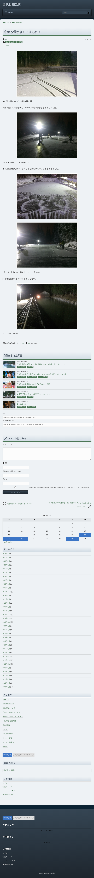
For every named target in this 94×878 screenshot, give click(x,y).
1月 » (10, 542)
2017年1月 (6, 653)
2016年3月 (6, 683)
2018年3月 (6, 607)
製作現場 (19, 42)
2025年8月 (6, 553)
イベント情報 (43, 377)
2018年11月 (7, 592)
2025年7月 (6, 557)
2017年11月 (7, 618)
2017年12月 (7, 614)
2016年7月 (6, 672)
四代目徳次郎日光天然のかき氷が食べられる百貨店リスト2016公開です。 (44, 374)
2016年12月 (7, 656)
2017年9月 (6, 626)
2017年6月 (6, 634)
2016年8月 (6, 668)
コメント (22, 343)
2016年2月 (6, 687)
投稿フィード (7, 787)
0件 (6, 39)
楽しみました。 (22, 404)
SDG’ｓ (6, 699)
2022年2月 (6, 569)
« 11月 (5, 542)
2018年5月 (6, 603)
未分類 (5, 746)
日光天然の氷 (10, 42)
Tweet (7, 45)
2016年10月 (7, 664)
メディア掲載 (31, 406)
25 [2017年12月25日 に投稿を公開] (9, 539)
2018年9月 (6, 595)
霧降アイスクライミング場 (13, 716)
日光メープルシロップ (11, 712)
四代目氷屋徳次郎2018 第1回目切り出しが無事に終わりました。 (41, 364)
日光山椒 (6, 725)
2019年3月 (6, 584)
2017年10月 (7, 622)
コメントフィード (9, 790)
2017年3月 (6, 645)
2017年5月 (6, 637)
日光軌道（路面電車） (11, 721)
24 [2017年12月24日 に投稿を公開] (85, 535)
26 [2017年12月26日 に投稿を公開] (21, 539)
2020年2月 (6, 580)
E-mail (7, 471)
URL (6, 479)
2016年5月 (6, 679)
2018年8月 (6, 599)
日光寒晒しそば (9, 708)
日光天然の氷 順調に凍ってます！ (20, 504)
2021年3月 (6, 576)
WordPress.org (8, 794)
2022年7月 (6, 565)
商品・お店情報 (32, 377)
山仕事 (5, 729)
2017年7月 (6, 630)
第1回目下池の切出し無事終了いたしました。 (34, 394)
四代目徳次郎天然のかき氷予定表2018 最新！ (34, 384)
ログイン (6, 783)
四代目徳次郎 (12, 4)
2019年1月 (6, 588)
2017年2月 (6, 649)
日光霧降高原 (8, 734)
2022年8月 (6, 561)
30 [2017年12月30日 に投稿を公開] (72, 539)
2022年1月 (6, 573)
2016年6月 (6, 675)
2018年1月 (6, 611)
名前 (5, 463)
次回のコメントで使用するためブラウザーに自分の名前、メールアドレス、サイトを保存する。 (60, 488)
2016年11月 (7, 660)
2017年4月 (6, 641)
